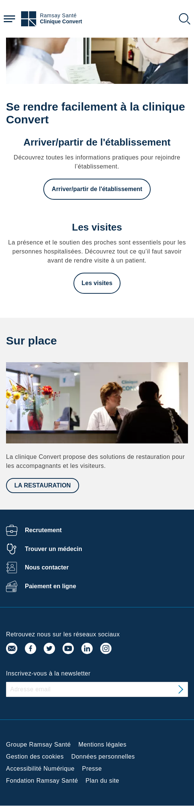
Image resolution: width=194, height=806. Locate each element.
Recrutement (43, 530)
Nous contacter (47, 567)
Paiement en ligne (50, 586)
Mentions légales (102, 744)
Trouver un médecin (53, 549)
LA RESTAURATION (42, 485)
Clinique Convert (61, 21)
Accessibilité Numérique (40, 768)
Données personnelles (103, 756)
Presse (92, 768)
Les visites (97, 283)
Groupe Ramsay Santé (38, 744)
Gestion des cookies (35, 756)
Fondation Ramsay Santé (42, 780)
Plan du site (102, 780)
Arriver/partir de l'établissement (97, 189)
